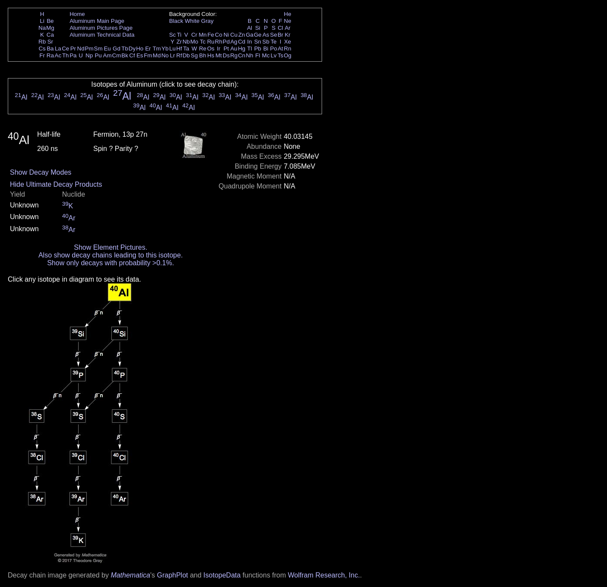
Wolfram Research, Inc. (324, 575)
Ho (139, 48)
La (58, 48)
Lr (172, 55)
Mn (203, 34)
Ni (226, 34)
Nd (81, 48)
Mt (218, 55)
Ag (233, 41)
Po (273, 48)
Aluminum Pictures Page (101, 28)
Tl (249, 48)
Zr (179, 41)
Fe (210, 34)
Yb (164, 48)
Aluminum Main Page (97, 21)
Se (273, 34)
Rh (218, 41)
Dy (132, 48)
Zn (241, 34)
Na (42, 28)
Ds (226, 55)
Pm (89, 48)
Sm (98, 48)
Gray (207, 21)
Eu (107, 48)
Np (89, 55)
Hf (179, 48)
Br (280, 34)
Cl (280, 28)
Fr (42, 55)
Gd (116, 48)
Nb (186, 41)
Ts (280, 55)
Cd (241, 41)
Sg (194, 55)
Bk (124, 55)
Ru (211, 41)
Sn (257, 41)
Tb (124, 48)
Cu (233, 34)
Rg (233, 55)
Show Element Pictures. (110, 247)
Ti (179, 34)
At (280, 48)
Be (50, 21)
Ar (287, 28)
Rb (42, 41)
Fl (257, 55)
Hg (241, 48)
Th (65, 55)
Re (202, 48)
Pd (226, 41)
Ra (50, 55)
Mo (194, 41)
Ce (65, 48)
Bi (266, 48)
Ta (186, 48)
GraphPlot (172, 575)
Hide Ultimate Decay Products (56, 184)
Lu (172, 48)
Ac (58, 55)
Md (157, 55)
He (287, 14)
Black (176, 21)
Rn (287, 48)
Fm (148, 55)
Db (186, 55)
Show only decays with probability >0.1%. (110, 263)
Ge (258, 34)
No (165, 55)
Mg (50, 28)
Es (139, 55)
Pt (226, 48)
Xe (287, 41)
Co (218, 34)
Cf (132, 55)
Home (77, 14)
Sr (50, 41)
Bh (202, 55)
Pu (98, 55)
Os (211, 48)
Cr (194, 34)
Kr (287, 34)
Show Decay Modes (40, 172)
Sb (265, 41)
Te (274, 41)
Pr (73, 48)
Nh (249, 55)
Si (257, 28)
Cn (241, 55)
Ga (249, 34)
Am (107, 55)
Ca (50, 34)
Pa (73, 55)
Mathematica (130, 575)
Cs (41, 48)
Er (148, 48)
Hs (210, 55)
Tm (156, 48)
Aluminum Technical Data (102, 34)
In (249, 41)
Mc (266, 55)
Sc (172, 34)
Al (249, 28)
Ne (287, 21)
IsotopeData (221, 575)
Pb (257, 48)
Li (42, 21)
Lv (274, 55)
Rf (179, 55)
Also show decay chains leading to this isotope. (110, 255)
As (265, 34)
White (192, 21)
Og (287, 55)
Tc (202, 41)
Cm (116, 55)
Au (233, 48)
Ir (218, 48)
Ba (50, 48)
